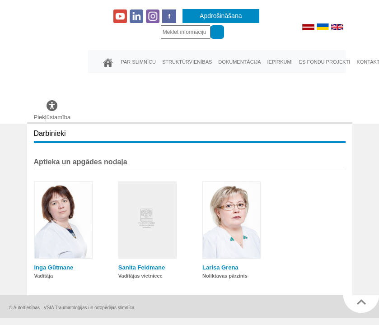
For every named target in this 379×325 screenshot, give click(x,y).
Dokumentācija (239, 62)
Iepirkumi (279, 62)
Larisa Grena (220, 267)
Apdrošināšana (221, 15)
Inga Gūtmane (54, 267)
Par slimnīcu (138, 62)
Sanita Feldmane (141, 267)
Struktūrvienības (187, 62)
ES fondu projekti (325, 62)
